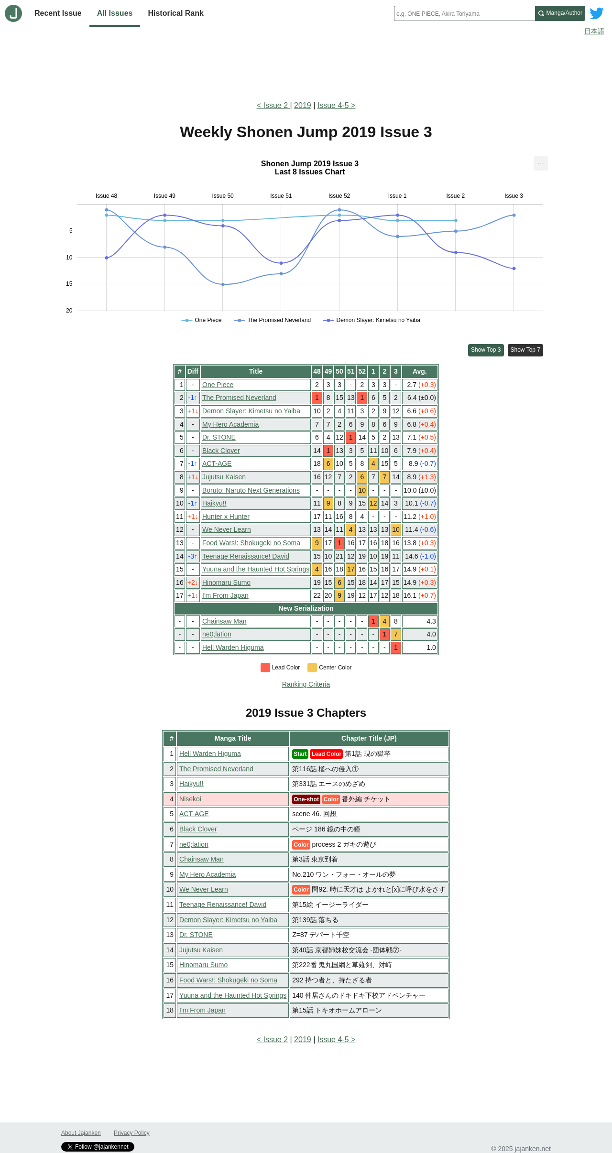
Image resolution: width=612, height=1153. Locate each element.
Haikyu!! (214, 503)
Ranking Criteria (306, 684)
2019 (302, 105)
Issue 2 (276, 105)
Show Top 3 (486, 349)
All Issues (115, 13)
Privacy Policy (132, 1133)
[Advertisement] (306, 66)
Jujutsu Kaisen (224, 477)
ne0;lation (216, 634)
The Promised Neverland (239, 397)
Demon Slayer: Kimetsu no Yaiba (251, 411)
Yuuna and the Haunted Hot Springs (255, 569)
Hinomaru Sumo (226, 582)
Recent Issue (58, 13)
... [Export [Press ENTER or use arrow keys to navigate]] (540, 161)
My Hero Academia (230, 424)
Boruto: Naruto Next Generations (251, 490)
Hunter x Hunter (226, 516)
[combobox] (464, 13)
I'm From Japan (225, 595)
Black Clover (221, 450)
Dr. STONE (219, 437)
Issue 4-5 (333, 105)
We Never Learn (226, 529)
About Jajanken (81, 1133)
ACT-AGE (216, 463)
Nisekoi (190, 799)
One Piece (217, 384)
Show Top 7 (526, 349)
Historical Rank (175, 13)
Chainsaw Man (224, 621)
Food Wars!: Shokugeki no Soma (251, 543)
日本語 (594, 31)
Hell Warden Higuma (233, 647)
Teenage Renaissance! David (245, 556)
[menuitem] (541, 163)
